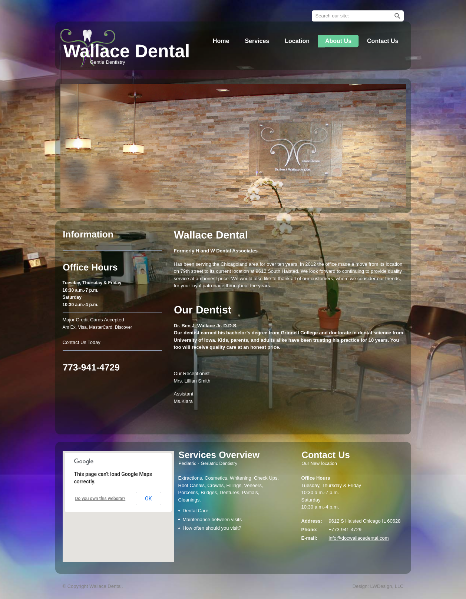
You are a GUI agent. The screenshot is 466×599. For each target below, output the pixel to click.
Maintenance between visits (212, 519)
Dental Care (195, 510)
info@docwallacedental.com (359, 538)
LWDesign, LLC (386, 586)
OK (148, 499)
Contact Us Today (81, 342)
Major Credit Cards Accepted (93, 319)
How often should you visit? (212, 528)
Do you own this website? (100, 498)
